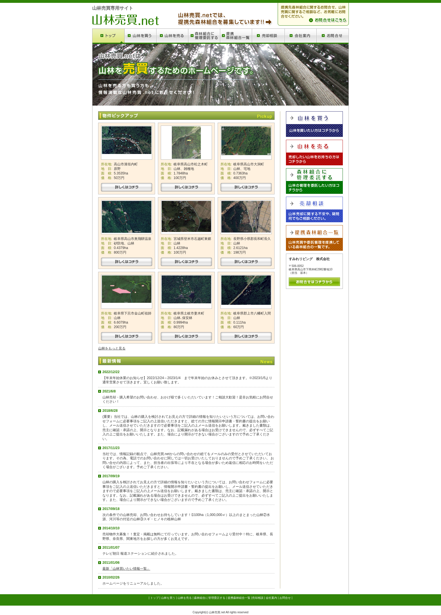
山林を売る (185, 597)
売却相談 (257, 597)
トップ (154, 597)
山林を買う (168, 597)
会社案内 (271, 597)
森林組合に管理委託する (209, 597)
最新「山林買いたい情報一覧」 (126, 569)
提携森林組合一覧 (239, 597)
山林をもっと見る (111, 348)
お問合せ (285, 597)
